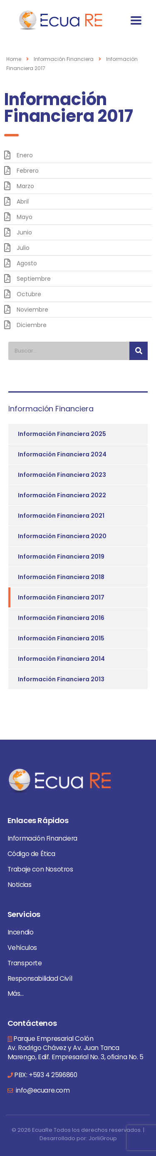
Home (13, 59)
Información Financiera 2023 (62, 475)
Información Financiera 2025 (62, 434)
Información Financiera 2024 (62, 454)
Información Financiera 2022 (62, 495)
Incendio (20, 932)
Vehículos (22, 947)
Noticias (19, 884)
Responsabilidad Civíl (39, 978)
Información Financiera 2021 (61, 515)
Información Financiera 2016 (61, 618)
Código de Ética (31, 853)
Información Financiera (42, 838)
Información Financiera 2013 (61, 679)
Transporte (24, 963)
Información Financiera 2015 (61, 638)
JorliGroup (103, 1138)
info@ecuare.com (42, 1090)
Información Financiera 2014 (61, 659)
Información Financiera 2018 (61, 577)
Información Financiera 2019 (61, 556)
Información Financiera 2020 (62, 536)
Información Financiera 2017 (61, 597)
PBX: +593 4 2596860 (45, 1074)
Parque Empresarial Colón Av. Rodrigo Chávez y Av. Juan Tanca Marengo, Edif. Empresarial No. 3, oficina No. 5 (75, 1047)
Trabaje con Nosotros (40, 869)
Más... (15, 993)
